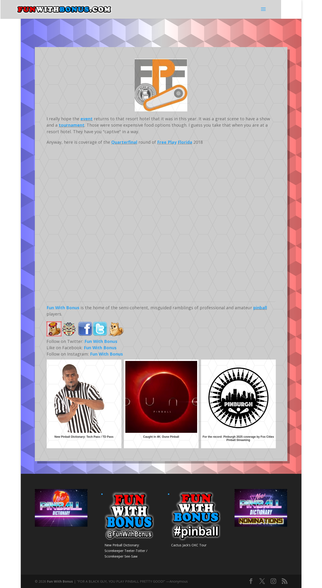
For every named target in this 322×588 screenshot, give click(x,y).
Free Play (167, 142)
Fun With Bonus (63, 307)
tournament (71, 125)
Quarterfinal (124, 142)
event (86, 118)
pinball (260, 307)
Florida (185, 142)
